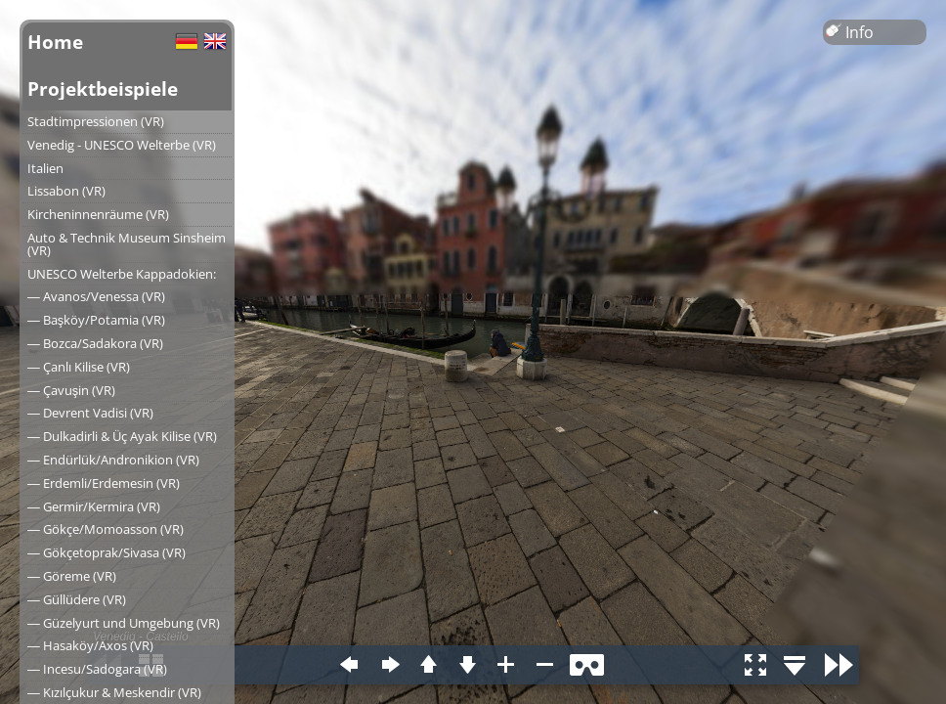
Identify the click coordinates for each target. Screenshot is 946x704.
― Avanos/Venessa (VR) (96, 296)
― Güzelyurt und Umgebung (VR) (123, 623)
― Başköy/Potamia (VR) (96, 320)
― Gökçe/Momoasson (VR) (105, 529)
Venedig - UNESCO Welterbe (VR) (121, 145)
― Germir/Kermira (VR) (93, 506)
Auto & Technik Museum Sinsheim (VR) (126, 244)
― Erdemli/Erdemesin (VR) (103, 483)
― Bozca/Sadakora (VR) (95, 343)
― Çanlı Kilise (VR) (78, 366)
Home (55, 41)
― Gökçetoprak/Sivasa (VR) (106, 552)
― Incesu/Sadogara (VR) (97, 669)
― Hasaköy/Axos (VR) (90, 645)
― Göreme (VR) (71, 576)
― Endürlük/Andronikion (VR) (113, 459)
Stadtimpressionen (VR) (95, 121)
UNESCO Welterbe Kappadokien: (121, 274)
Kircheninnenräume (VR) (98, 214)
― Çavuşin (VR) (71, 390)
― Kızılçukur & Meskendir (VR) (114, 692)
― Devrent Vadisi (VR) (90, 412)
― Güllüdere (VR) (76, 599)
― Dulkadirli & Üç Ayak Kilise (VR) (122, 436)
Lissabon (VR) (66, 190)
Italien (45, 168)
